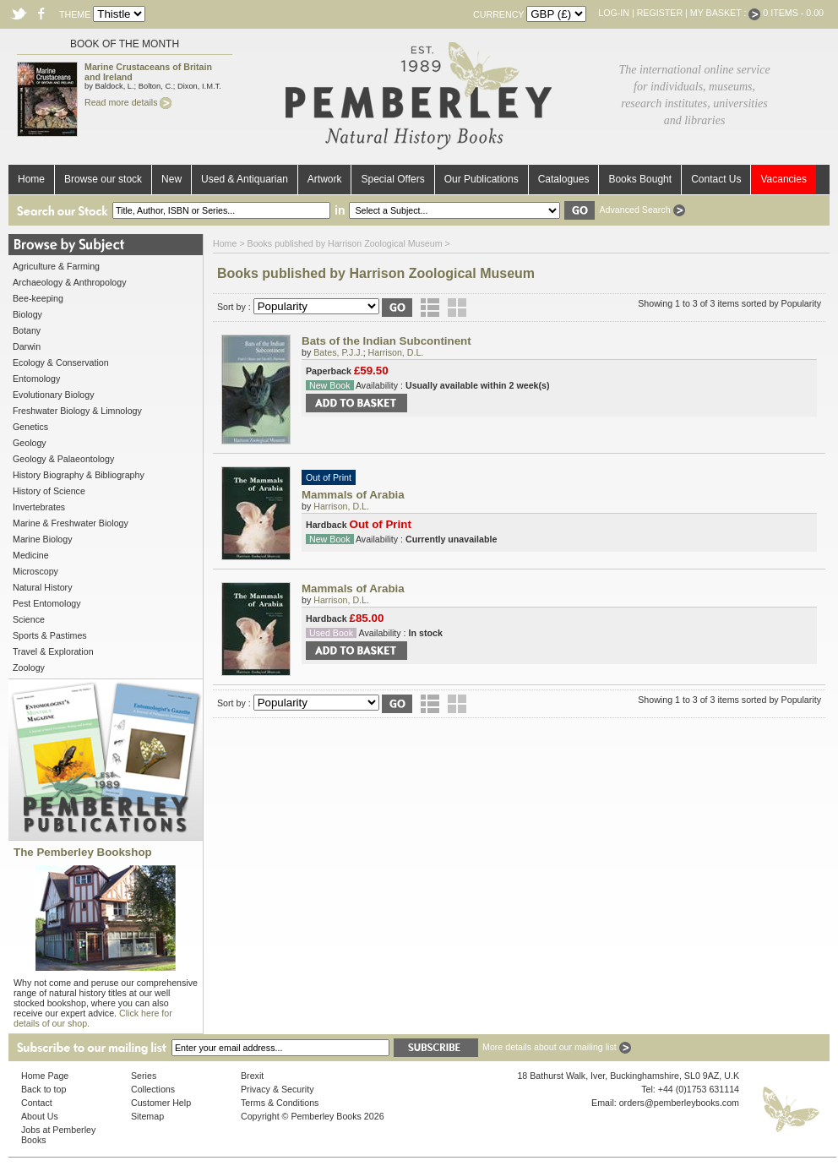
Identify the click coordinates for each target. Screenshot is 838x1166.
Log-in (613, 13)
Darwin (27, 346)
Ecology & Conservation (61, 362)
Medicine (31, 555)
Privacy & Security (277, 1089)
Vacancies (783, 179)
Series (143, 1076)
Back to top (43, 1089)
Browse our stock (103, 179)
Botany (27, 330)
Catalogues (564, 179)
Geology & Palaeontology (63, 459)
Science (29, 619)
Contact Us (716, 179)
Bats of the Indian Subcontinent (386, 341)
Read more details (127, 102)
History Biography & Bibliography (78, 475)
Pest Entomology (47, 603)
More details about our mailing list (556, 1047)
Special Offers (392, 179)
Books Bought (640, 179)
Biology (27, 314)
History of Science (49, 491)
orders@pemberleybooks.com (679, 1103)
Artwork (324, 179)
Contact (36, 1103)
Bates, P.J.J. (337, 352)
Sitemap (147, 1116)
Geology (29, 443)
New (171, 179)
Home (31, 179)
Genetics (30, 427)
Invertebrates (39, 507)
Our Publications (481, 179)
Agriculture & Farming (56, 266)
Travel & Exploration (53, 651)
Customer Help (161, 1103)
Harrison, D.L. (396, 352)
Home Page (44, 1076)
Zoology (29, 667)
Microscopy (35, 571)
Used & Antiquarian (244, 179)
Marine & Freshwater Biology (70, 523)
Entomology (36, 378)
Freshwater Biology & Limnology (77, 411)
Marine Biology (42, 539)
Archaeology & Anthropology (69, 282)
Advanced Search (641, 209)
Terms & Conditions (279, 1103)
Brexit (252, 1076)
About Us (39, 1116)
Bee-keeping (38, 298)
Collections (153, 1089)
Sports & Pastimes (50, 635)
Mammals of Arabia (353, 494)
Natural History (42, 587)
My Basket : (725, 13)
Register (660, 13)
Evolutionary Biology (54, 395)
